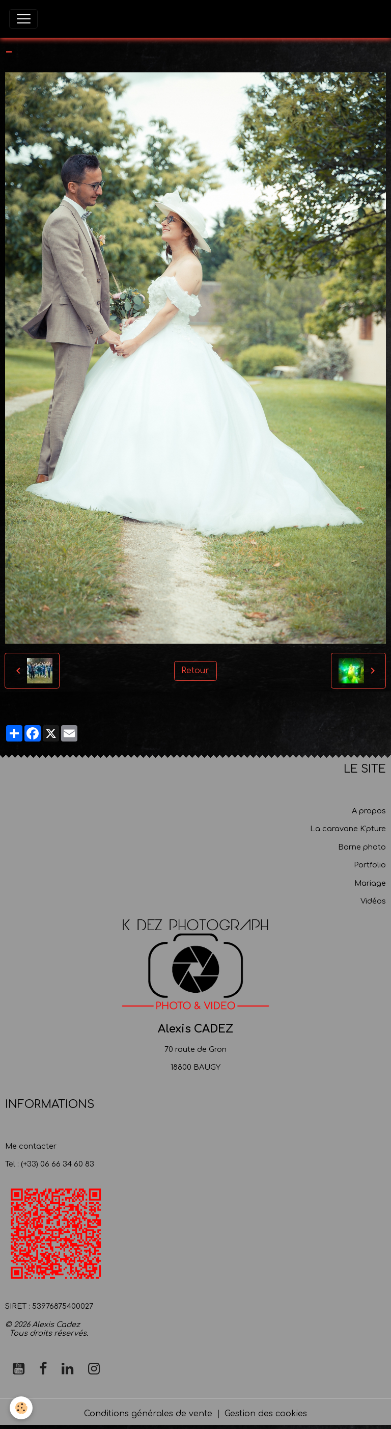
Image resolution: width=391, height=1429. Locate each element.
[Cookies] (21, 1407)
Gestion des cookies (266, 1413)
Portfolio (370, 865)
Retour (195, 670)
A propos (369, 811)
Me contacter (31, 1146)
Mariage (370, 883)
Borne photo (362, 847)
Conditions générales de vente (148, 1413)
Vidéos (373, 901)
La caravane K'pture (348, 829)
